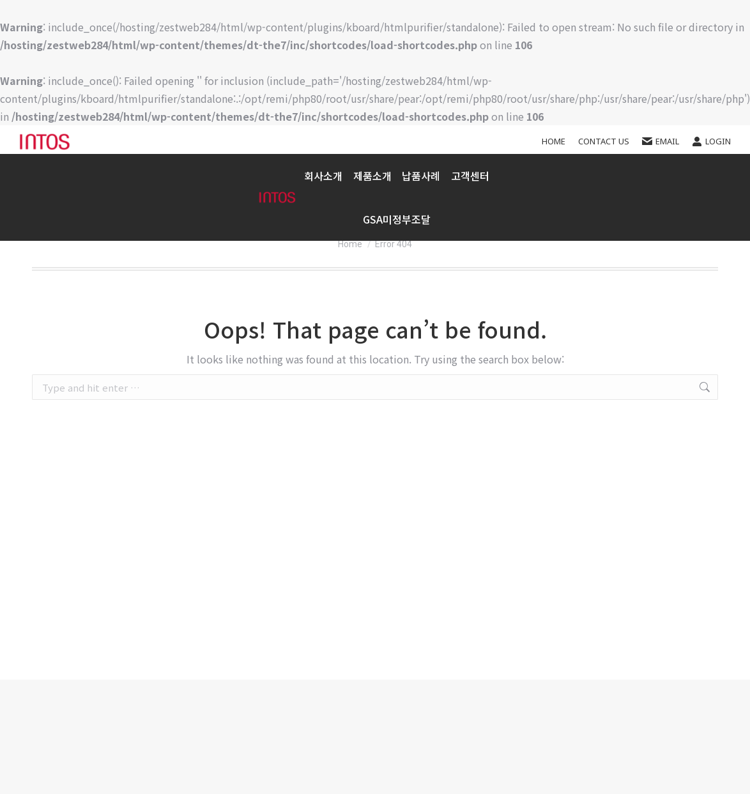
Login (711, 141)
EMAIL (660, 141)
